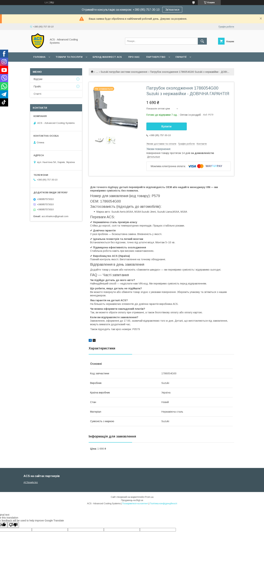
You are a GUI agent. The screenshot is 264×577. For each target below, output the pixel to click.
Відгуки (38, 79)
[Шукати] (202, 41)
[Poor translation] (13, 525)
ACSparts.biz (31, 482)
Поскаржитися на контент (135, 503)
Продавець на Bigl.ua (132, 500)
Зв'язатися (172, 9)
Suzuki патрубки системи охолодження (124, 71)
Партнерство (155, 57)
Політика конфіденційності (163, 503)
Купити (166, 126)
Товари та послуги (69, 57)
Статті (37, 93)
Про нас (134, 57)
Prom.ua (149, 497)
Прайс (37, 86)
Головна (39, 57)
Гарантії (181, 57)
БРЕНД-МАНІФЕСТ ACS (107, 57)
